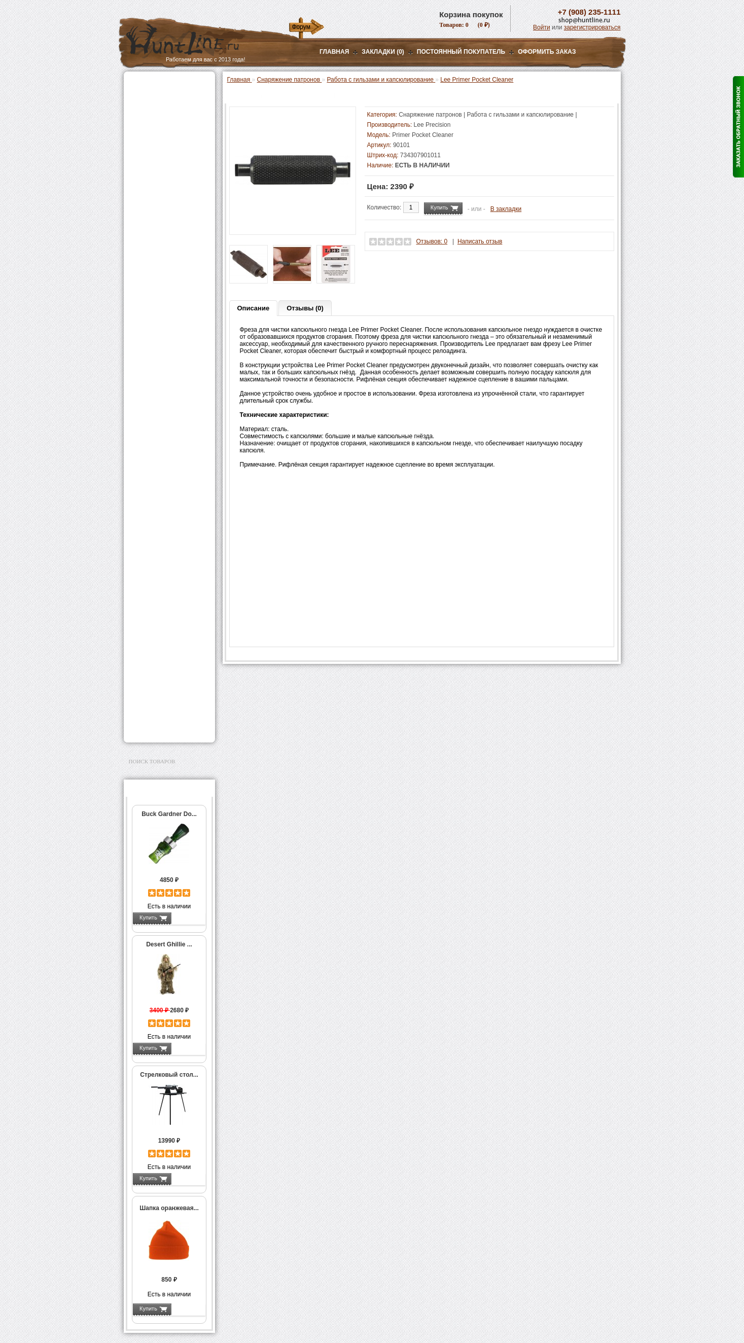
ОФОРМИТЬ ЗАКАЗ (547, 51)
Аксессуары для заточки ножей (167, 697)
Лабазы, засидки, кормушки (156, 177)
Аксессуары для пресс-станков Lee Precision (171, 316)
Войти (541, 27)
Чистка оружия (152, 648)
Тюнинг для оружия (160, 636)
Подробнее (188, 917)
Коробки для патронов (170, 479)
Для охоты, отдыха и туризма (161, 665)
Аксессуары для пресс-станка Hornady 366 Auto (171, 277)
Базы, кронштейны (159, 135)
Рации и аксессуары (161, 148)
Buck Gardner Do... (169, 814)
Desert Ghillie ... (169, 944)
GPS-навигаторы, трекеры (156, 575)
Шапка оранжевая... (169, 1208)
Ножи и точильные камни (168, 681)
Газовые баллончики (162, 84)
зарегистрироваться (592, 27)
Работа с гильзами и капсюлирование (170, 387)
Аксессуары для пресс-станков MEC (171, 256)
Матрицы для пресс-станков (168, 351)
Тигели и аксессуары (168, 433)
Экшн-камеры (151, 558)
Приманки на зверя (159, 193)
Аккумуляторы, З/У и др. (167, 533)
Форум (301, 26)
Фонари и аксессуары (163, 520)
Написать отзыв (479, 241)
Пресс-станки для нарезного (164, 298)
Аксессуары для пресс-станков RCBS (171, 334)
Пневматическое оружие (167, 97)
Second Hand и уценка (163, 726)
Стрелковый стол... (169, 1074)
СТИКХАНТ (155, 507)
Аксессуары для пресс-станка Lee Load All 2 (171, 238)
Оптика (141, 110)
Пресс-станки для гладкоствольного (164, 220)
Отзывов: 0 (432, 241)
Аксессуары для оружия (167, 623)
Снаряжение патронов (164, 205)
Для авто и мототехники (166, 713)
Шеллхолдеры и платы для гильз (171, 369)
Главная (334, 51)
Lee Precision (432, 124)
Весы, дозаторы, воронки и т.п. (162, 465)
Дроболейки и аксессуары (158, 493)
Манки (139, 160)
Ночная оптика (152, 122)
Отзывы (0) (305, 308)
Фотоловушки (151, 545)
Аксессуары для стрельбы (155, 607)
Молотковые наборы (168, 411)
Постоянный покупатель (461, 51)
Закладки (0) (383, 51)
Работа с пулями (162, 401)
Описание (253, 308)
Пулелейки (154, 422)
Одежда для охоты (158, 590)
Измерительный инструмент (161, 447)
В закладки (506, 209)
